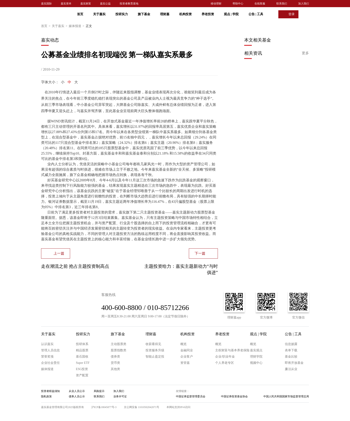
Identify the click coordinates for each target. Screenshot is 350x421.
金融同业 (186, 350)
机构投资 (185, 14)
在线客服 (259, 3)
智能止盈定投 (155, 356)
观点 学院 (231, 14)
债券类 (115, 356)
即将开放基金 (294, 362)
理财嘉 (164, 14)
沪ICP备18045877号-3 (104, 407)
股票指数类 (118, 350)
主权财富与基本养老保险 (232, 350)
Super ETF (83, 362)
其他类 (115, 369)
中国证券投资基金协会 (234, 396)
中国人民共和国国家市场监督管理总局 (286, 396)
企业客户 (186, 356)
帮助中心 (238, 3)
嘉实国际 (46, 3)
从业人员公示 (77, 391)
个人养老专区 (224, 362)
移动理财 (216, 3)
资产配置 (82, 375)
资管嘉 (185, 362)
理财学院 (256, 356)
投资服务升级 (155, 350)
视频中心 (256, 362)
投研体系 (82, 344)
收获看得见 (153, 344)
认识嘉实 (47, 344)
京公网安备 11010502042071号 (141, 407)
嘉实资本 (66, 3)
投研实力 (121, 14)
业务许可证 (120, 396)
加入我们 (303, 3)
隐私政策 (46, 396)
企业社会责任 (50, 362)
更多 (305, 53)
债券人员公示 (77, 396)
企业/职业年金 (225, 356)
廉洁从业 (291, 369)
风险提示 (99, 391)
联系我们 (281, 3)
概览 (183, 344)
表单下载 (291, 350)
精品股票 (82, 350)
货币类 (115, 362)
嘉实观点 (256, 350)
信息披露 (291, 344)
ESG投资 (82, 369)
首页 (80, 14)
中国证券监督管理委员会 (190, 396)
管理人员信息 (50, 350)
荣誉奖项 (47, 356)
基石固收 (82, 356)
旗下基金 (144, 14)
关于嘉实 (99, 14)
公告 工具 (255, 14)
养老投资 (208, 14)
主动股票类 (118, 344)
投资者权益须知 (50, 391)
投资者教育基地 (129, 3)
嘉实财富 (85, 3)
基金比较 (291, 356)
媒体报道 (77, 26)
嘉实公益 (105, 3)
